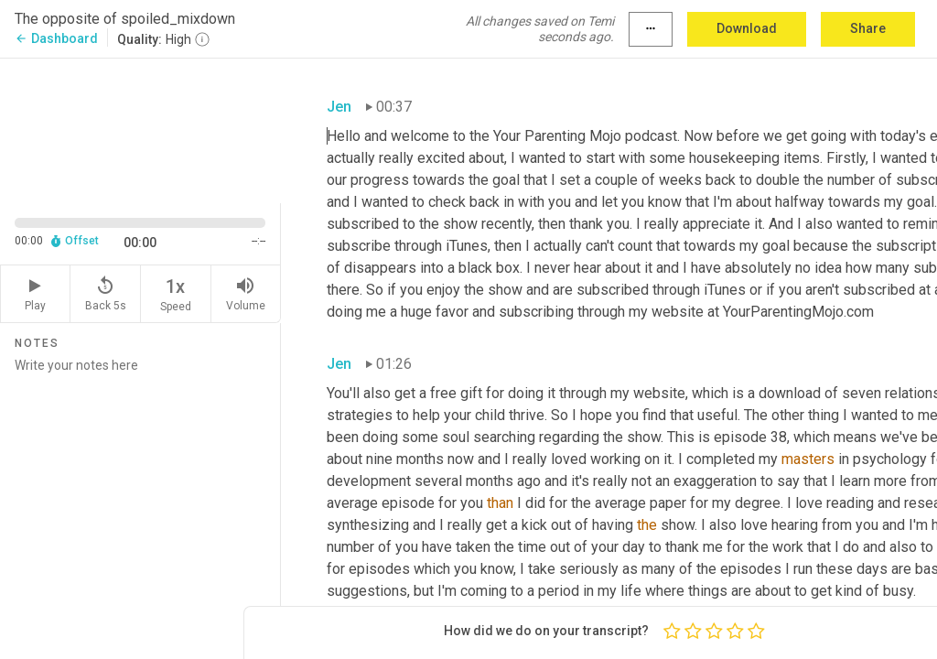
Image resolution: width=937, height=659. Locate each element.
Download (746, 28)
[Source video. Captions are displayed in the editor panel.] (140, 129)
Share (868, 28)
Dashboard (56, 38)
